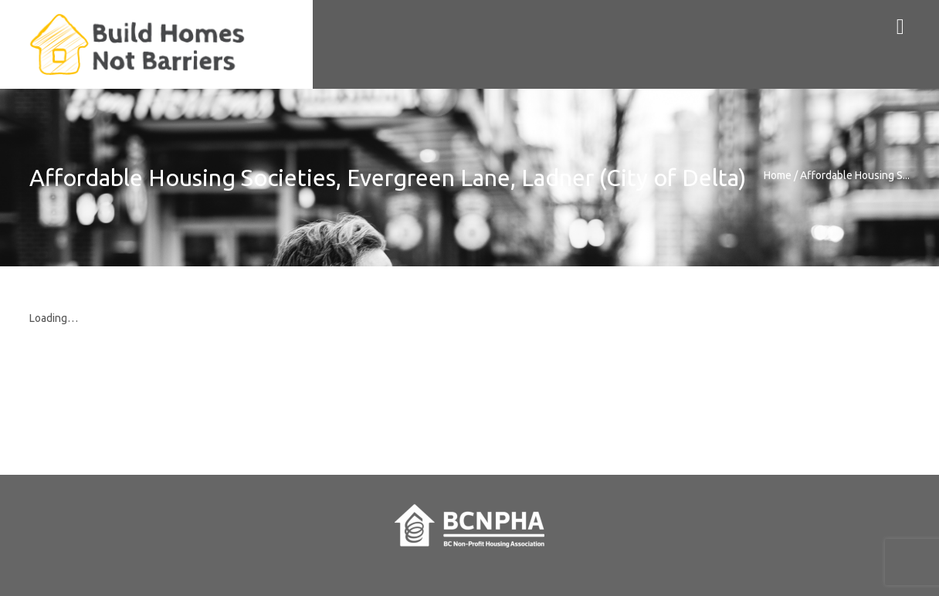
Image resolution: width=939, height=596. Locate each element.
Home (778, 175)
